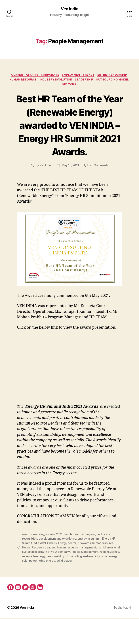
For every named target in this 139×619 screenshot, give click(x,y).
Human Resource (22, 80)
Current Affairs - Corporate (34, 75)
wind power (65, 562)
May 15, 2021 (70, 167)
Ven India (69, 9)
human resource (104, 544)
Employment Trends (78, 75)
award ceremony (33, 536)
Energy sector (68, 544)
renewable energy (34, 557)
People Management (85, 553)
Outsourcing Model (114, 80)
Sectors (69, 86)
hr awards (85, 544)
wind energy (47, 562)
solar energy (111, 557)
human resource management (77, 549)
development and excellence (58, 540)
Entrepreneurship (114, 75)
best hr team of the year (80, 536)
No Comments (99, 167)
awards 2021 (54, 536)
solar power (30, 562)
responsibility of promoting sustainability (74, 557)
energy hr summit (90, 540)
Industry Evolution (55, 80)
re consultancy (110, 553)
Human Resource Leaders (39, 549)
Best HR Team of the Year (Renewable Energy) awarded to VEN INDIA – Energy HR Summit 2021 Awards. (69, 126)
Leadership (85, 80)
